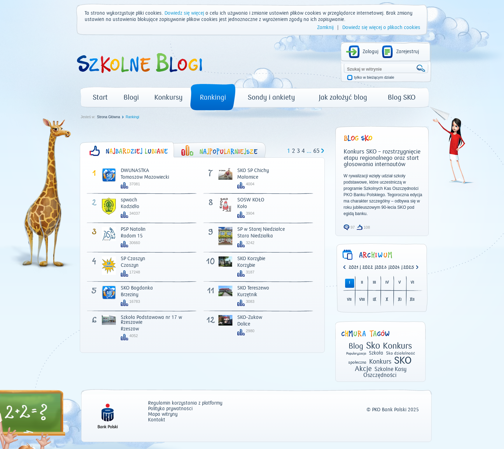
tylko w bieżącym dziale (374, 77)
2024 (395, 267)
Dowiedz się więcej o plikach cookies (381, 27)
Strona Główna (108, 117)
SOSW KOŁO (250, 200)
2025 (408, 267)
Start (100, 97)
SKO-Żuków (249, 317)
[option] (410, 268)
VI (412, 282)
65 (316, 151)
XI (399, 300)
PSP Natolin (133, 229)
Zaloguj (370, 52)
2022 (367, 267)
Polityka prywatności (170, 409)
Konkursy (168, 97)
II (362, 282)
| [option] (355, 268)
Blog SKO (401, 97)
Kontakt (156, 420)
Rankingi (213, 97)
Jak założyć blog (343, 97)
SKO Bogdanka (137, 288)
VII (349, 300)
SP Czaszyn (133, 258)
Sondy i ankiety (271, 97)
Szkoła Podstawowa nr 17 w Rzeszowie (151, 320)
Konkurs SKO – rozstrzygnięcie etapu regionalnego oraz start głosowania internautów (382, 158)
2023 (381, 267)
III (374, 282)
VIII (362, 300)
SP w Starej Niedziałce (261, 229)
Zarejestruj (407, 52)
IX (374, 300)
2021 (353, 267)
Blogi (131, 97)
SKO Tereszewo (253, 288)
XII (412, 300)
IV (387, 282)
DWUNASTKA (135, 170)
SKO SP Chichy (253, 170)
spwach (129, 200)
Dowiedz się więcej (184, 13)
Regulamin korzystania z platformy (185, 403)
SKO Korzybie (251, 258)
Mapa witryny (162, 414)
